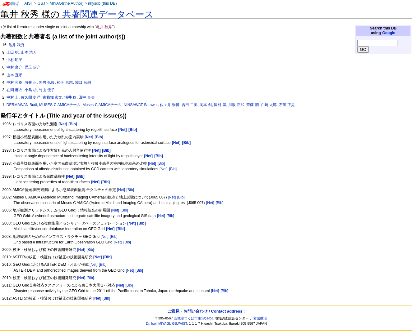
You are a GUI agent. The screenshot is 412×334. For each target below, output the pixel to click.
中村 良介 (14, 67)
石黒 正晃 (287, 105)
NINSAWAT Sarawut (141, 105)
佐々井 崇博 (169, 105)
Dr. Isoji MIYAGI (158, 323)
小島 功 (31, 90)
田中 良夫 (87, 97)
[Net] (152, 163)
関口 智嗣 (83, 82)
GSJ (41, 3)
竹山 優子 (47, 90)
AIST (28, 3)
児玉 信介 (32, 67)
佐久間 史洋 (30, 97)
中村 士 (13, 97)
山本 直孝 (14, 75)
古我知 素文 (52, 97)
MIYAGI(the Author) (66, 3)
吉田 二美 (189, 105)
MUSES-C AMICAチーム (60, 105)
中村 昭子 (14, 60)
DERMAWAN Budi (22, 105)
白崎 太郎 (269, 105)
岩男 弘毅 (47, 82)
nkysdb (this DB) (102, 3)
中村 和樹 (14, 82)
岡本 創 (206, 105)
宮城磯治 (260, 318)
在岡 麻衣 (14, 90)
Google (388, 33)
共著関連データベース (108, 14)
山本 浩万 (29, 52)
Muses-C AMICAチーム (102, 105)
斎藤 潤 (252, 105)
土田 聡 (13, 52)
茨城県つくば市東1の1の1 (194, 318)
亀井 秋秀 (16, 45)
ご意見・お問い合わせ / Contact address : (206, 311)
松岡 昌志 (65, 82)
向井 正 (31, 82)
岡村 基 (220, 105)
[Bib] (161, 163)
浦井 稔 (70, 97)
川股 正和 (236, 105)
